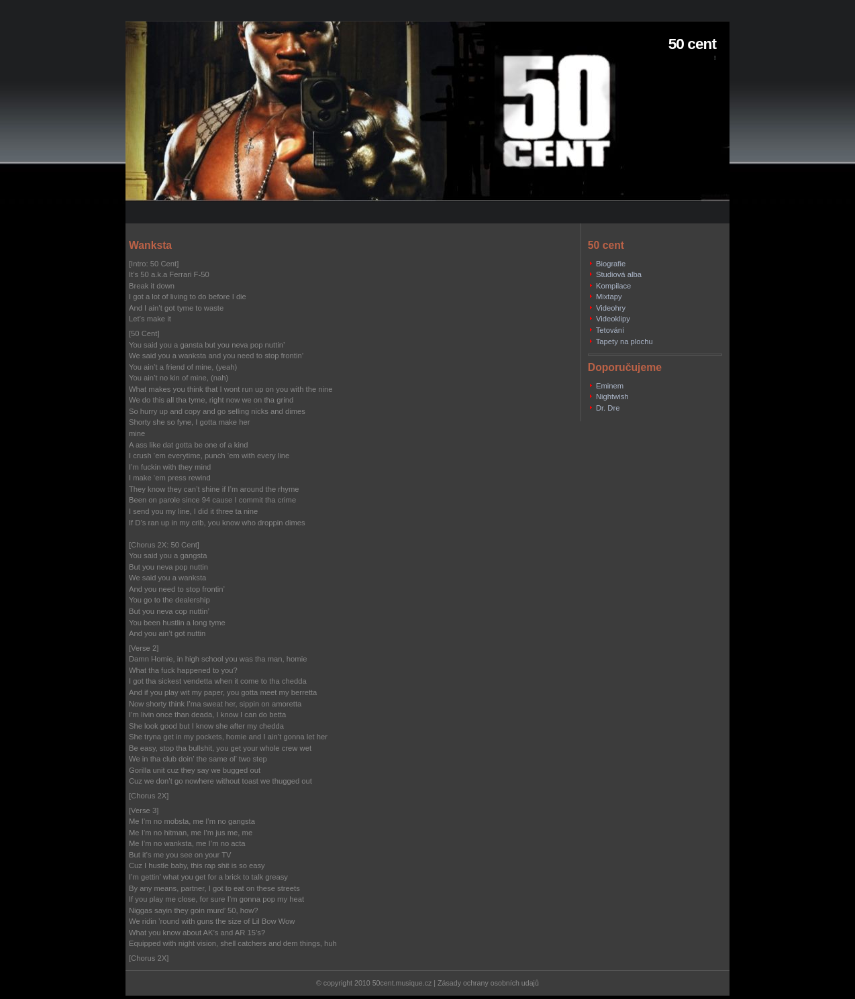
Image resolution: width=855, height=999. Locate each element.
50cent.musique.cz (402, 983)
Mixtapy (609, 297)
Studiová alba (619, 274)
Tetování (610, 330)
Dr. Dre (608, 408)
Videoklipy (613, 319)
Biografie (610, 264)
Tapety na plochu (624, 341)
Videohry (610, 308)
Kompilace (613, 286)
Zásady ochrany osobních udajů (488, 983)
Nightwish (612, 396)
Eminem (609, 386)
